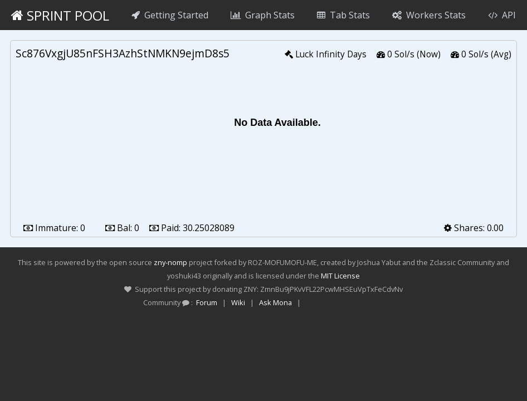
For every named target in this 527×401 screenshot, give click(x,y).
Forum (206, 302)
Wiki (238, 302)
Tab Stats (343, 15)
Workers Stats (429, 15)
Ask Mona (275, 302)
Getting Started (169, 15)
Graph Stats (263, 15)
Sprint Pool (60, 15)
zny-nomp (170, 262)
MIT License (340, 276)
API (502, 15)
